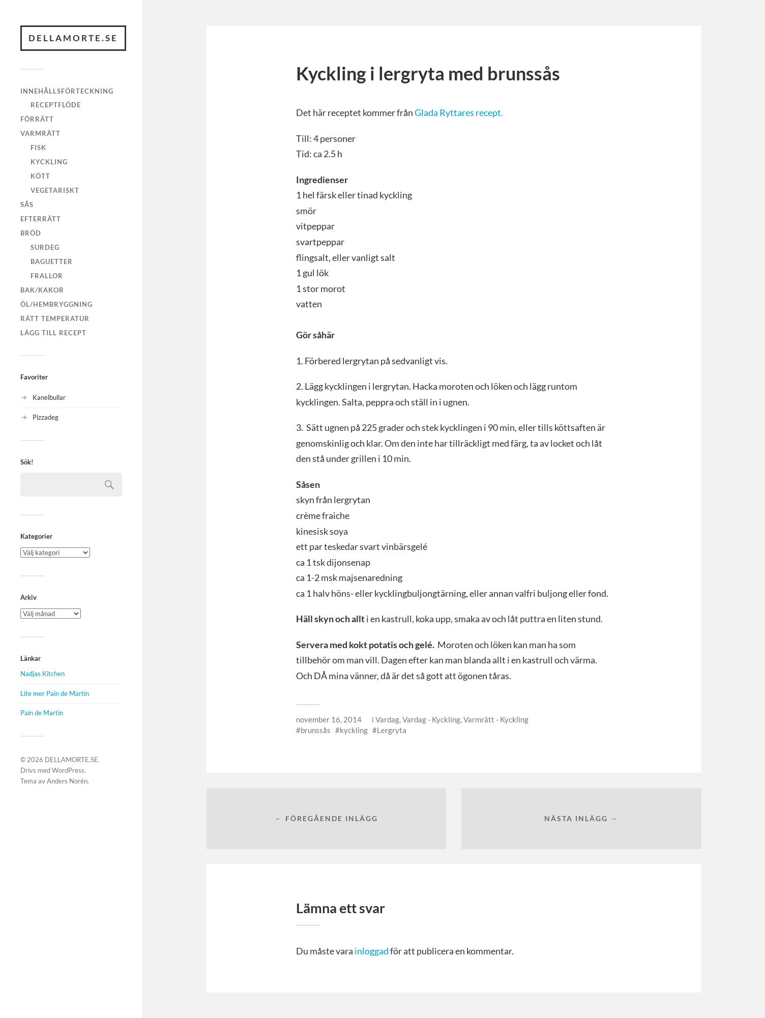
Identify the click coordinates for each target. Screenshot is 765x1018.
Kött (40, 176)
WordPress (68, 770)
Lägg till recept (53, 333)
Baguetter (52, 261)
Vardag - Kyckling (431, 719)
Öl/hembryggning (56, 304)
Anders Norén (67, 781)
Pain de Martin (41, 713)
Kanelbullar (49, 397)
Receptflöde (56, 105)
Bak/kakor (42, 290)
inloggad (372, 950)
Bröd (30, 233)
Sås (27, 204)
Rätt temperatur (55, 318)
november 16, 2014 (329, 719)
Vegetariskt (55, 190)
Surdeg (45, 247)
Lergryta (391, 730)
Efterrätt (40, 219)
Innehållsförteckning (66, 91)
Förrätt (37, 119)
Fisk (38, 147)
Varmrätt (40, 133)
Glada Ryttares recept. (459, 112)
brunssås (316, 730)
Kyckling (49, 162)
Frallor (47, 276)
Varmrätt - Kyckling (495, 719)
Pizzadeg (45, 417)
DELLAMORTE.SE (73, 38)
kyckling (354, 730)
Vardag (387, 719)
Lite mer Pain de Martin (54, 693)
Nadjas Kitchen (42, 674)
